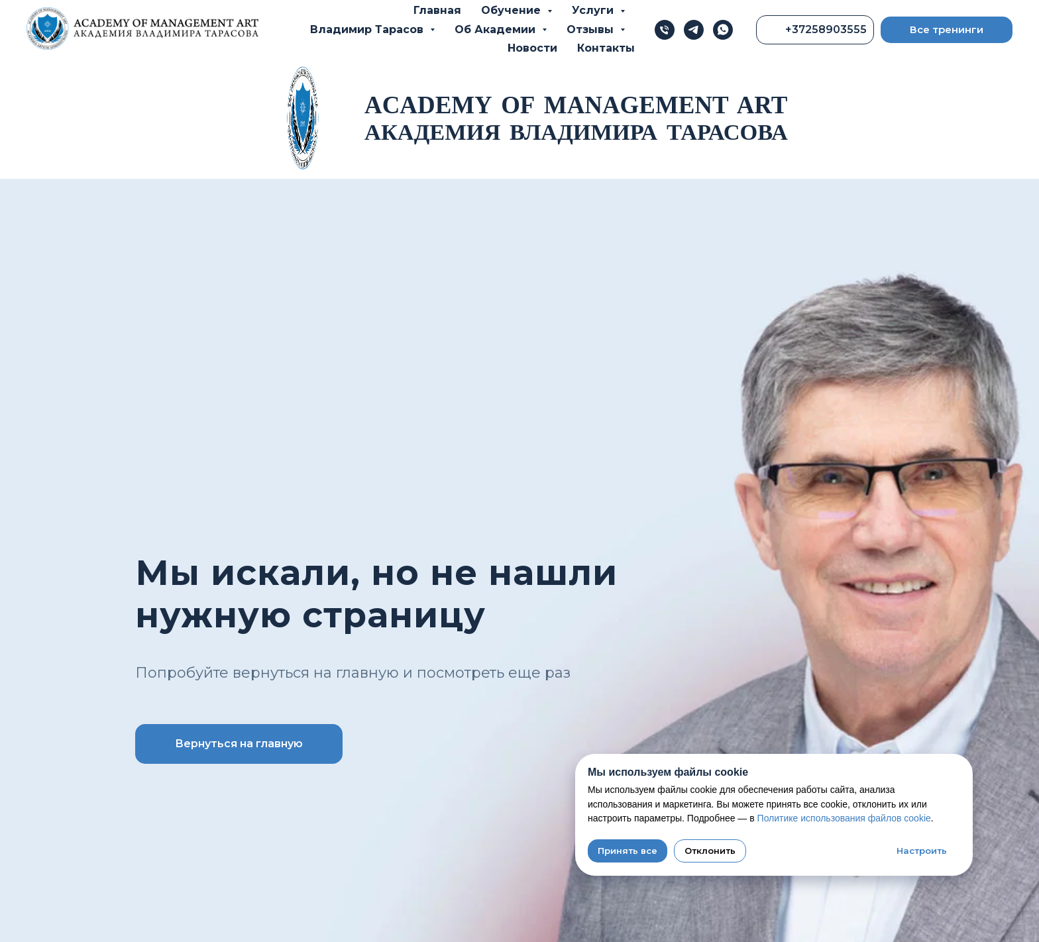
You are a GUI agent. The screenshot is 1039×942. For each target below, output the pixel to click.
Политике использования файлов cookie (844, 818)
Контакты (606, 48)
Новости (532, 48)
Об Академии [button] (497, 29)
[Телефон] (665, 30)
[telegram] (694, 30)
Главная (437, 10)
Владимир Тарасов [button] (368, 29)
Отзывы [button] (592, 29)
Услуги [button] (594, 10)
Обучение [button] (512, 10)
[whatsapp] (723, 30)
